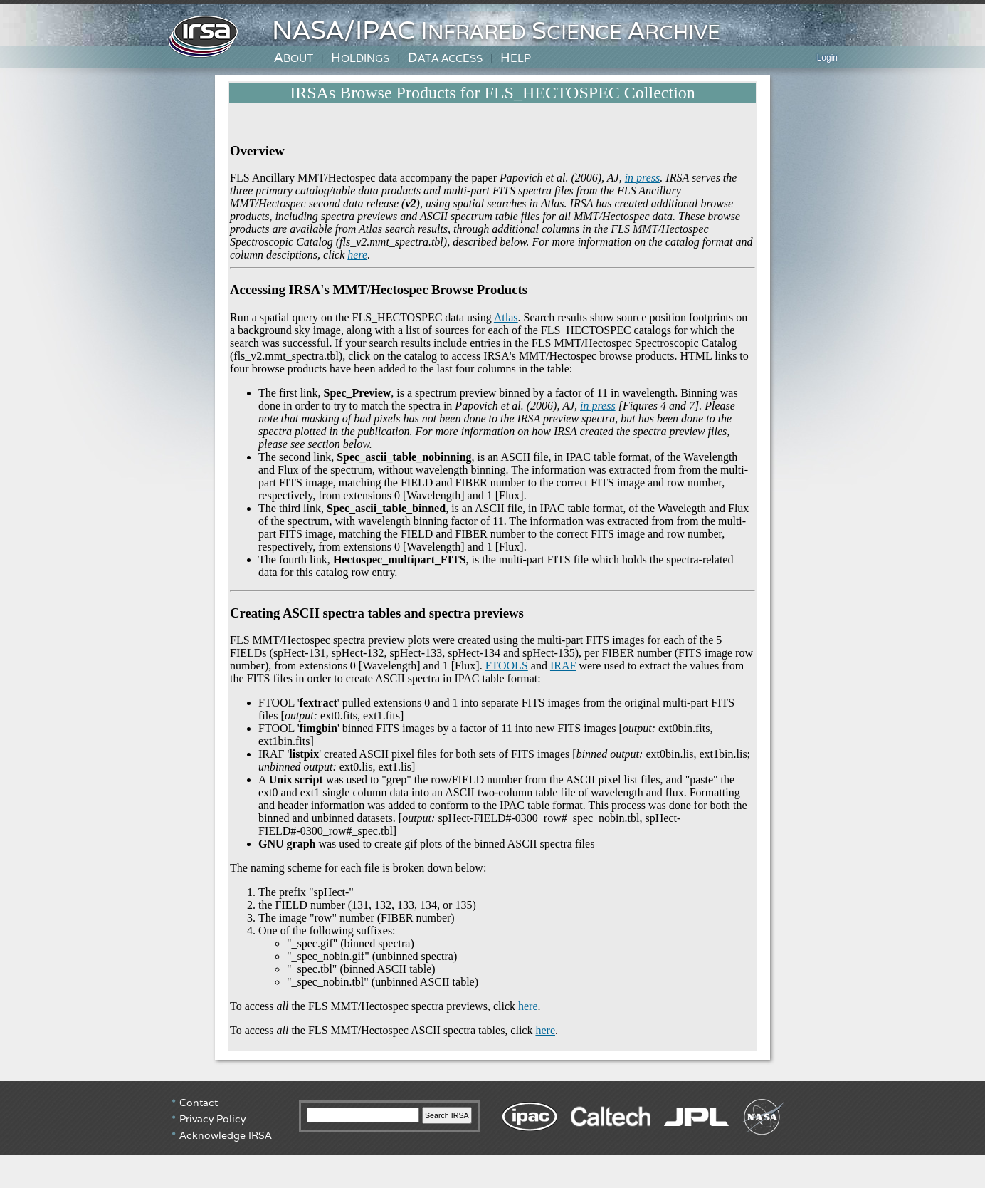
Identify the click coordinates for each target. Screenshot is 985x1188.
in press (642, 178)
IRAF (563, 666)
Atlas (506, 317)
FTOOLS (506, 666)
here (357, 255)
